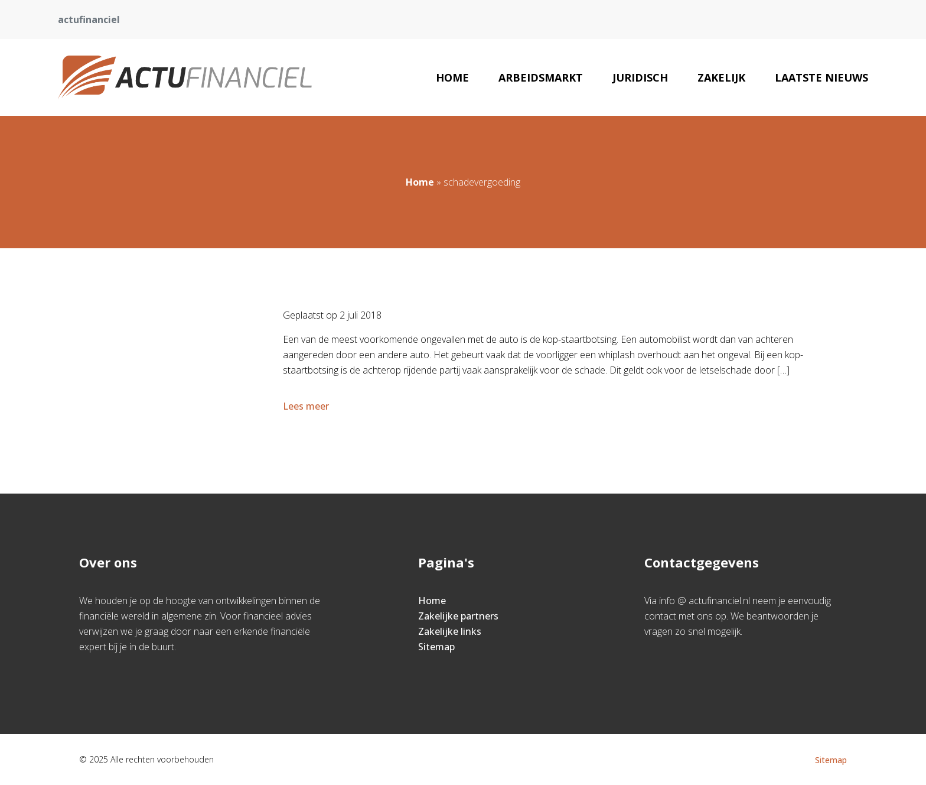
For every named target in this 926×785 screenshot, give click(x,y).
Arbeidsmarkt (540, 77)
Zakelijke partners (458, 615)
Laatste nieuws (821, 77)
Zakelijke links (449, 631)
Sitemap (436, 646)
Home (452, 77)
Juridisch (640, 77)
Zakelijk (721, 77)
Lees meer (307, 406)
